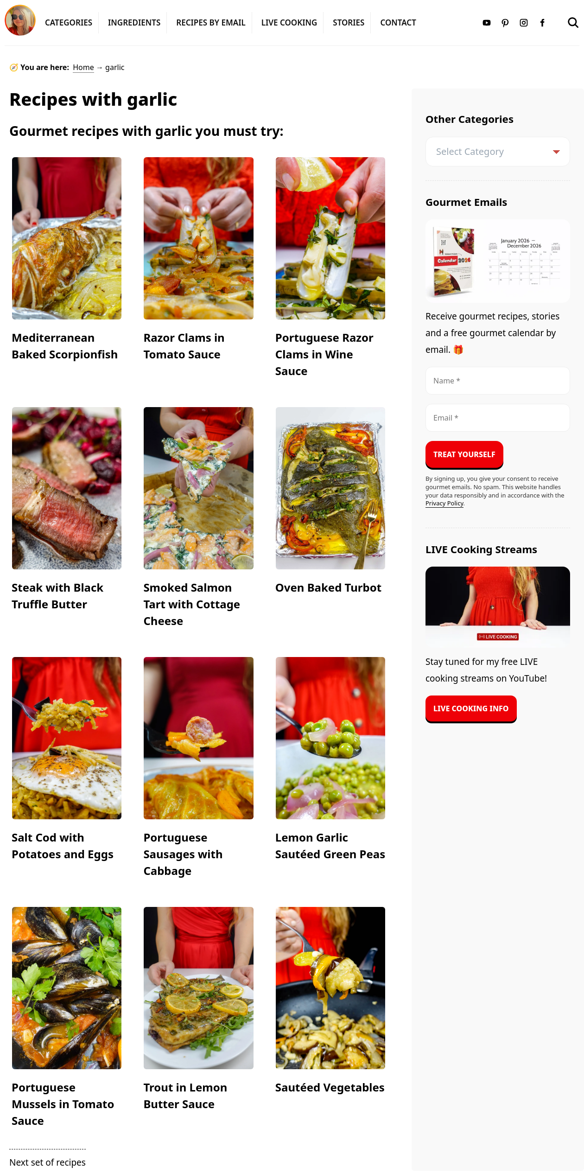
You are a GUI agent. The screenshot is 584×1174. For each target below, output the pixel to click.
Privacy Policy (444, 503)
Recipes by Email (210, 22)
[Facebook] (542, 21)
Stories (348, 22)
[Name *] (497, 381)
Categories (68, 22)
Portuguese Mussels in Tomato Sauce (63, 1103)
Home (83, 67)
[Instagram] (524, 21)
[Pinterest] (505, 21)
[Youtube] (487, 21)
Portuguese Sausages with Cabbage (182, 853)
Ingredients (134, 22)
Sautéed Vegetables (330, 1087)
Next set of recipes (47, 1162)
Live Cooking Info (471, 708)
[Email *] (497, 418)
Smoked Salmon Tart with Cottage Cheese (191, 604)
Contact (398, 22)
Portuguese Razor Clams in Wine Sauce (324, 354)
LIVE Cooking (289, 22)
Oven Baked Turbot (328, 587)
